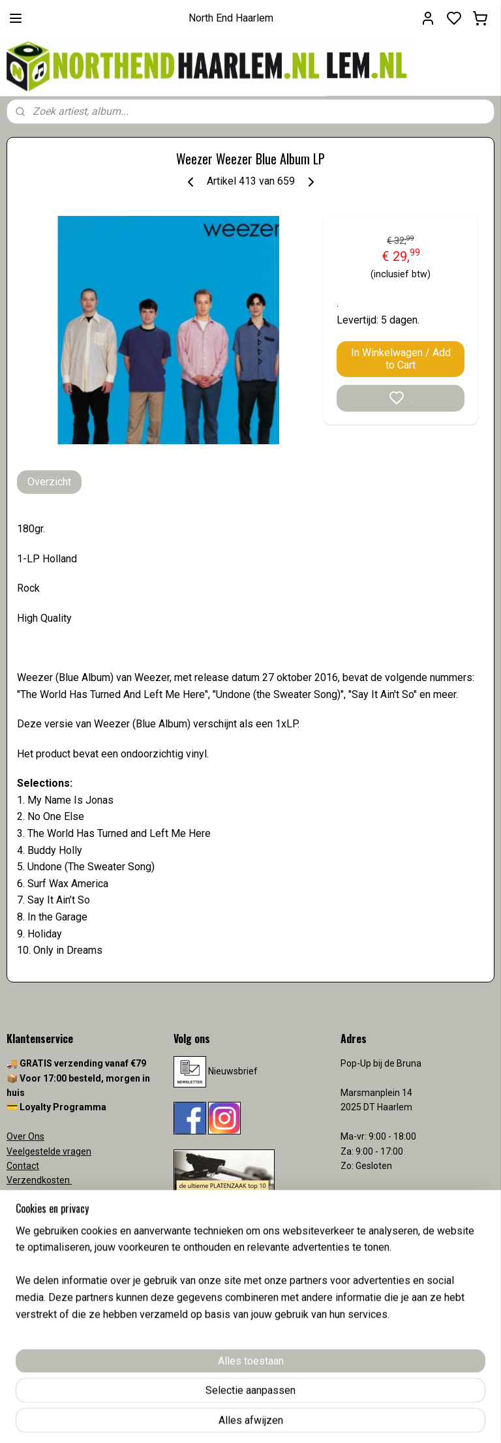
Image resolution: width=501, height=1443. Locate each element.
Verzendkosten (39, 1180)
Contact (23, 1166)
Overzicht (49, 482)
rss (327, 1419)
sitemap (302, 1419)
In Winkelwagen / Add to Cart (401, 358)
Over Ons (25, 1136)
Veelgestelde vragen (49, 1151)
